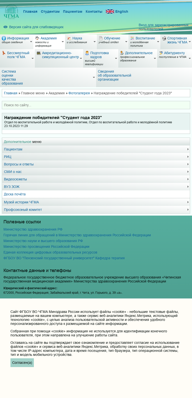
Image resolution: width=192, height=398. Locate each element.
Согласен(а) (22, 363)
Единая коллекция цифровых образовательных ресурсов (50, 252)
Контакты (94, 11)
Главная (30, 11)
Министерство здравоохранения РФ (33, 229)
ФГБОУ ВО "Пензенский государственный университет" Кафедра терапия (64, 258)
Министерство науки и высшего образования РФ (43, 241)
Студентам (50, 11)
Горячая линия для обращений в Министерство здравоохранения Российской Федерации (77, 235)
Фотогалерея (79, 93)
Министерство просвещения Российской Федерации (46, 247)
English (117, 11)
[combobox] (96, 105)
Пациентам (72, 11)
